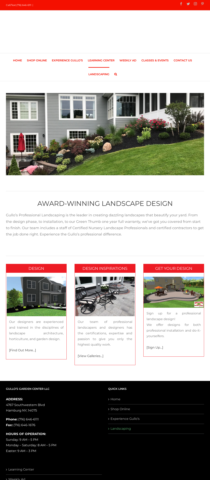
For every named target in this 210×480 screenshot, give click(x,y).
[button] (115, 74)
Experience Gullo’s (125, 419)
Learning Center (21, 469)
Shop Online (120, 409)
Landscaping (121, 428)
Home (115, 399)
